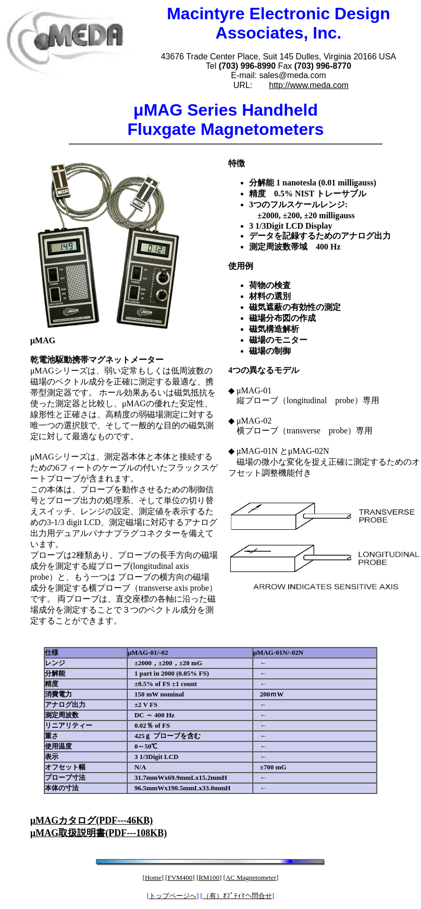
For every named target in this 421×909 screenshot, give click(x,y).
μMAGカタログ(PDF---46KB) (91, 820)
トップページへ (172, 896)
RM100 (209, 877)
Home (153, 877)
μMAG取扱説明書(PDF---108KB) (98, 833)
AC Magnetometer (251, 877)
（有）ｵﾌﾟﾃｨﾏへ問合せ (237, 896)
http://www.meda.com (309, 85)
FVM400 (180, 877)
